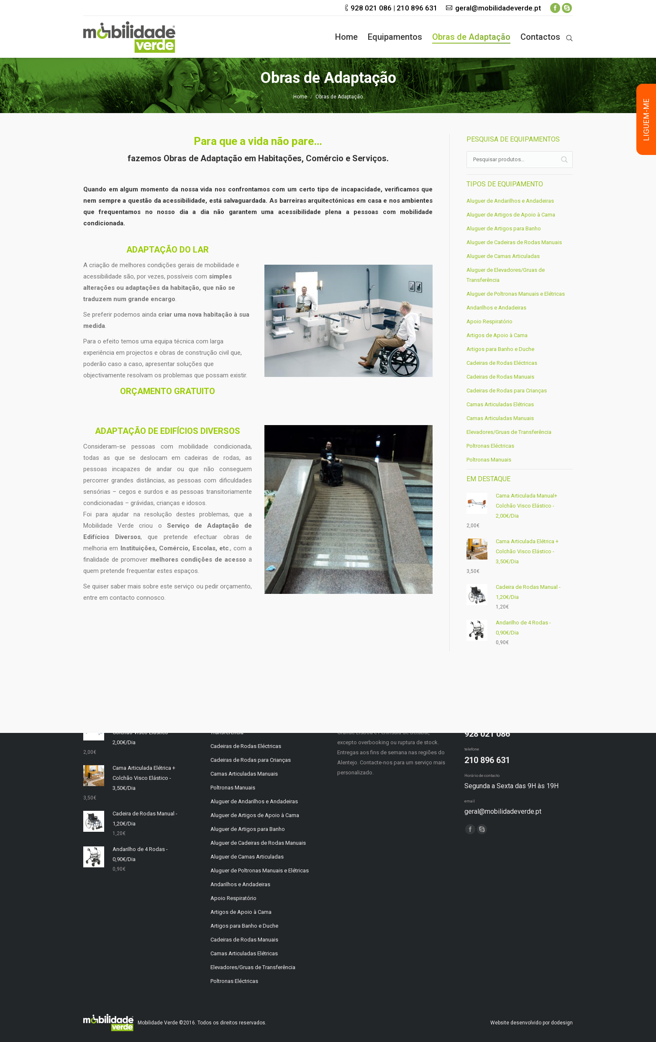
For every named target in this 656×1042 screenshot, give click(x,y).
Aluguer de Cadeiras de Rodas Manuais (514, 242)
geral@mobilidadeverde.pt (498, 8)
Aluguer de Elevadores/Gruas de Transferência (505, 275)
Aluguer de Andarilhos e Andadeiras (510, 201)
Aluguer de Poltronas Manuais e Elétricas (515, 294)
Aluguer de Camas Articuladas (503, 256)
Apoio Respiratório (489, 321)
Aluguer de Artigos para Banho (503, 228)
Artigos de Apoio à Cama (497, 335)
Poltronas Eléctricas (490, 446)
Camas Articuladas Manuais (500, 418)
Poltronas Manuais (488, 460)
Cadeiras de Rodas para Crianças (506, 390)
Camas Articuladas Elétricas (500, 404)
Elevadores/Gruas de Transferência (508, 432)
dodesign (562, 1023)
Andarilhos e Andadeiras (496, 307)
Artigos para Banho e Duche (500, 349)
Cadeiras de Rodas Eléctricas (501, 363)
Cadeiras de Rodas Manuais (500, 377)
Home (300, 97)
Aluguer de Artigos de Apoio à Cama (510, 214)
